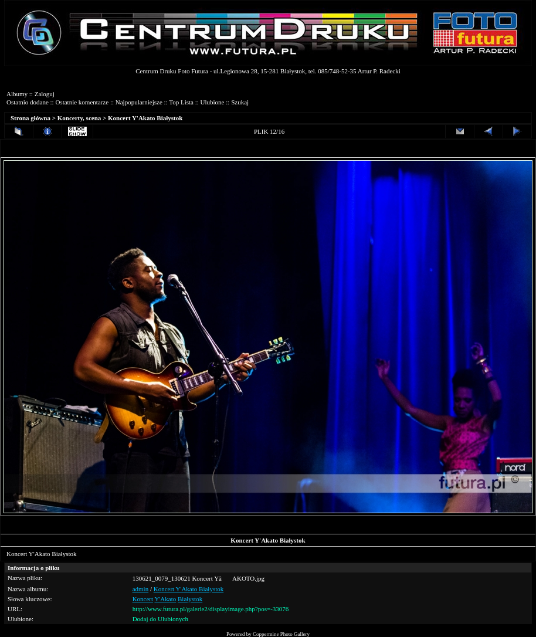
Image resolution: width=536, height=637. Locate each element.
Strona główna (30, 117)
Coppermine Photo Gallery (281, 634)
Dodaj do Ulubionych (160, 618)
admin (141, 588)
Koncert (143, 598)
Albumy (17, 93)
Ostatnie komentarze (81, 102)
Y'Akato (165, 598)
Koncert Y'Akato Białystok (145, 117)
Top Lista (181, 102)
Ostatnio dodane (27, 102)
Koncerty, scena (79, 117)
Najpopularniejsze (139, 102)
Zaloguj (45, 93)
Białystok (190, 598)
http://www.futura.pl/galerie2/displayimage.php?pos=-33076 (211, 608)
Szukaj (240, 102)
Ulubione (213, 102)
